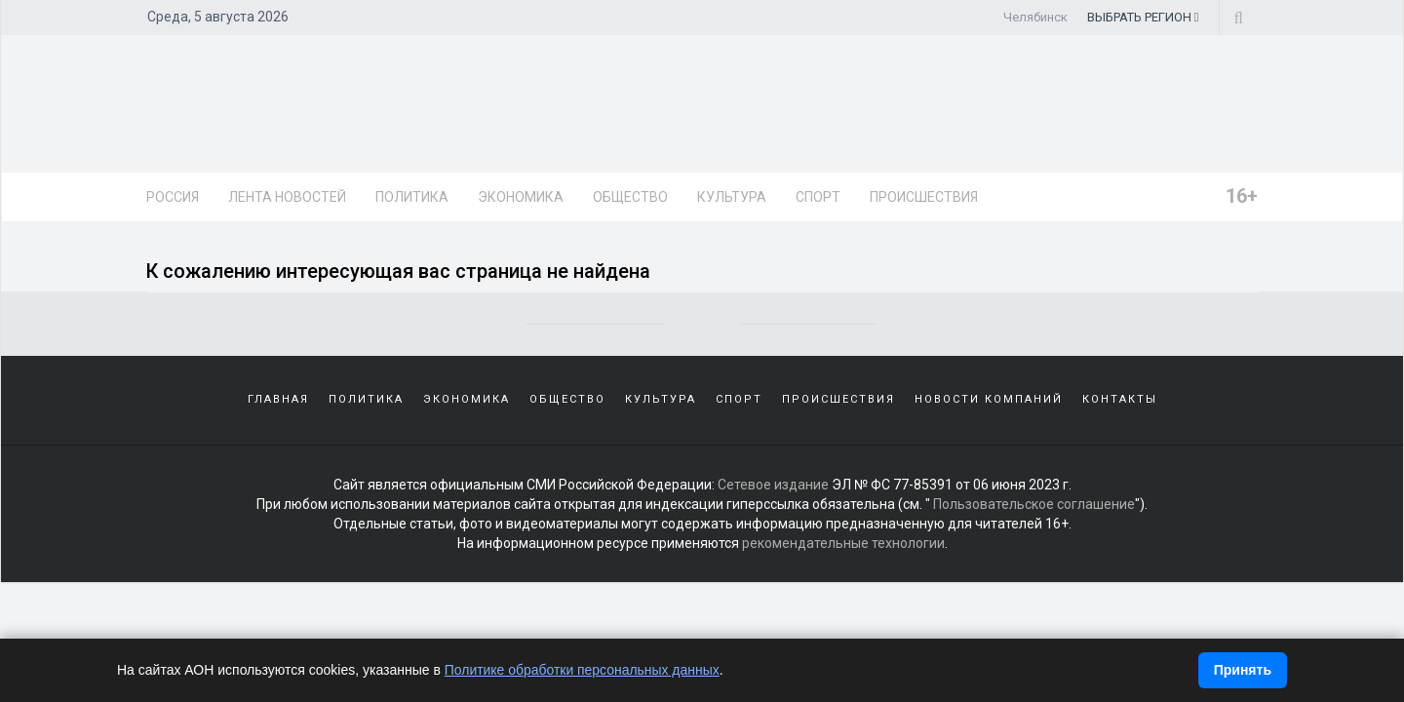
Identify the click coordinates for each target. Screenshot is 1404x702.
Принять (1242, 670)
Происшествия (924, 197)
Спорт (818, 197)
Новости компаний (989, 399)
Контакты (1119, 399)
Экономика (521, 197)
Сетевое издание (773, 484)
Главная (278, 399)
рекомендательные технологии (843, 543)
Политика (411, 197)
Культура (731, 197)
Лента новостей (287, 197)
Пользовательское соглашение (1034, 504)
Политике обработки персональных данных (583, 670)
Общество (630, 197)
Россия (172, 197)
